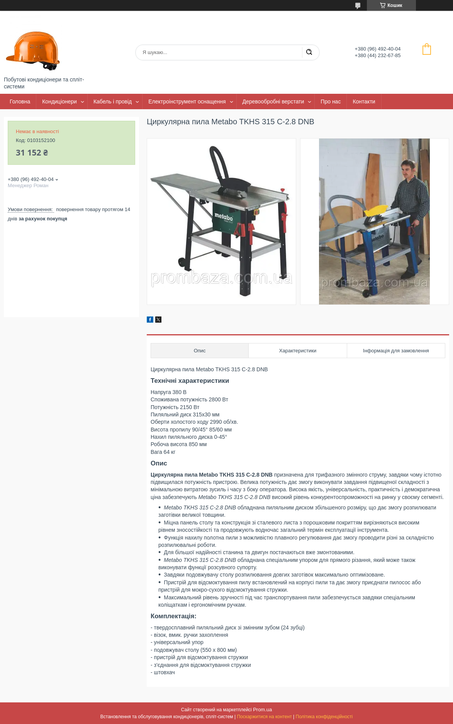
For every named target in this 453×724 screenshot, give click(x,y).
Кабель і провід (112, 101)
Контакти (364, 101)
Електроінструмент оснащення (187, 101)
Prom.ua (262, 709)
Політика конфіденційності (324, 716)
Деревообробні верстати (273, 101)
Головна (20, 101)
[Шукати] (309, 52)
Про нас (331, 101)
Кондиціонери (59, 101)
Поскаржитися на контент (264, 716)
